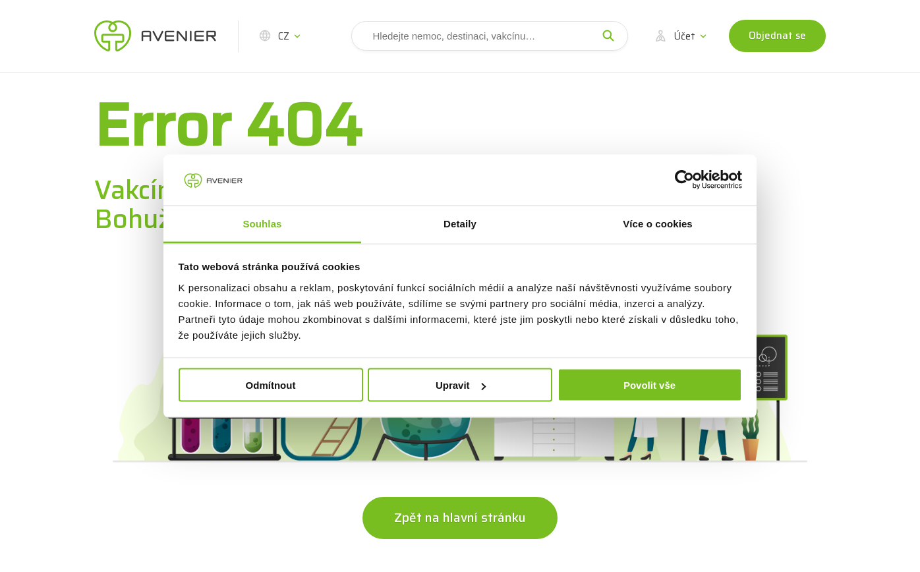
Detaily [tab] (460, 223)
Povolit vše (649, 385)
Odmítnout (271, 385)
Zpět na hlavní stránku (460, 517)
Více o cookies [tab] (658, 223)
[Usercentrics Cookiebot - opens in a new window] (684, 180)
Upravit (461, 385)
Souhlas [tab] (262, 223)
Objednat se (777, 35)
